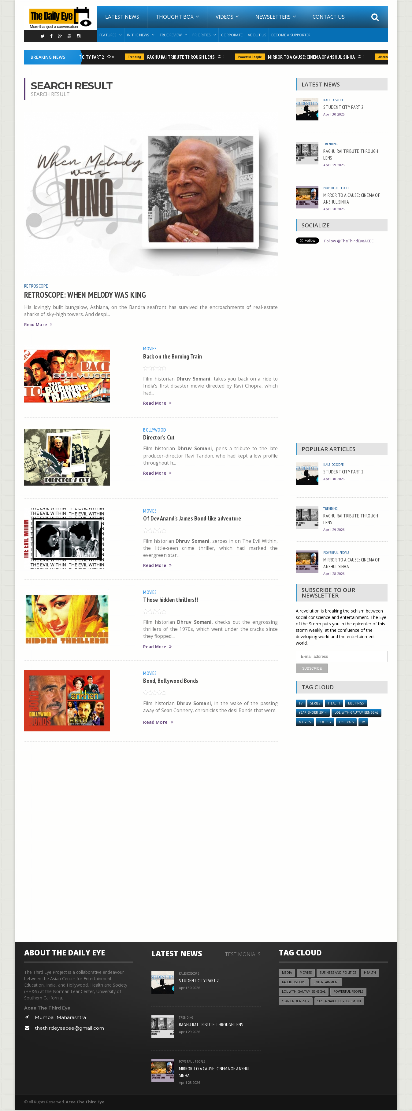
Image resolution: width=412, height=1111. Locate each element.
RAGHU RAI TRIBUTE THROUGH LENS (182, 57)
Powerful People (251, 57)
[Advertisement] (342, 344)
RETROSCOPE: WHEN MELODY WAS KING (91, 294)
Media (287, 974)
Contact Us (329, 16)
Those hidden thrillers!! (173, 599)
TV (301, 703)
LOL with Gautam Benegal (359, 713)
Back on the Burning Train (175, 356)
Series (316, 703)
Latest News (122, 16)
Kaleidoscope (335, 99)
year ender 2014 (313, 713)
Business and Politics (341, 974)
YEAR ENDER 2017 (296, 1004)
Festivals (350, 723)
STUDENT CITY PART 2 (85, 57)
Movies (150, 348)
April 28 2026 (334, 209)
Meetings (359, 703)
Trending (135, 57)
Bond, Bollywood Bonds (172, 680)
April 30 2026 (334, 114)
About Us (257, 35)
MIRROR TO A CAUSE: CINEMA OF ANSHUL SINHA (312, 57)
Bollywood (155, 429)
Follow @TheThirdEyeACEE (351, 241)
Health (336, 703)
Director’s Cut (160, 437)
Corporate (232, 35)
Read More (39, 324)
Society (327, 723)
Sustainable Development (342, 1004)
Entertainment (329, 984)
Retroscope (37, 285)
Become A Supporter (290, 35)
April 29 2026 (334, 164)
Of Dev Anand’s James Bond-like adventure (197, 518)
